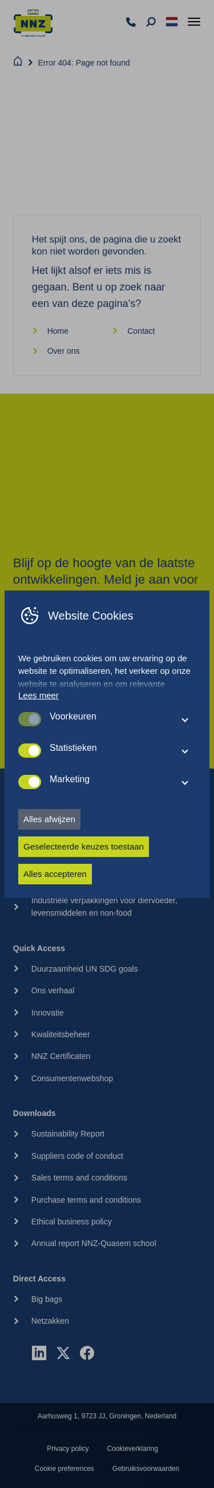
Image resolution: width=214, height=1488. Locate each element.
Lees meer (38, 695)
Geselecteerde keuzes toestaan (83, 846)
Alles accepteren (55, 874)
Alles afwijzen (49, 819)
